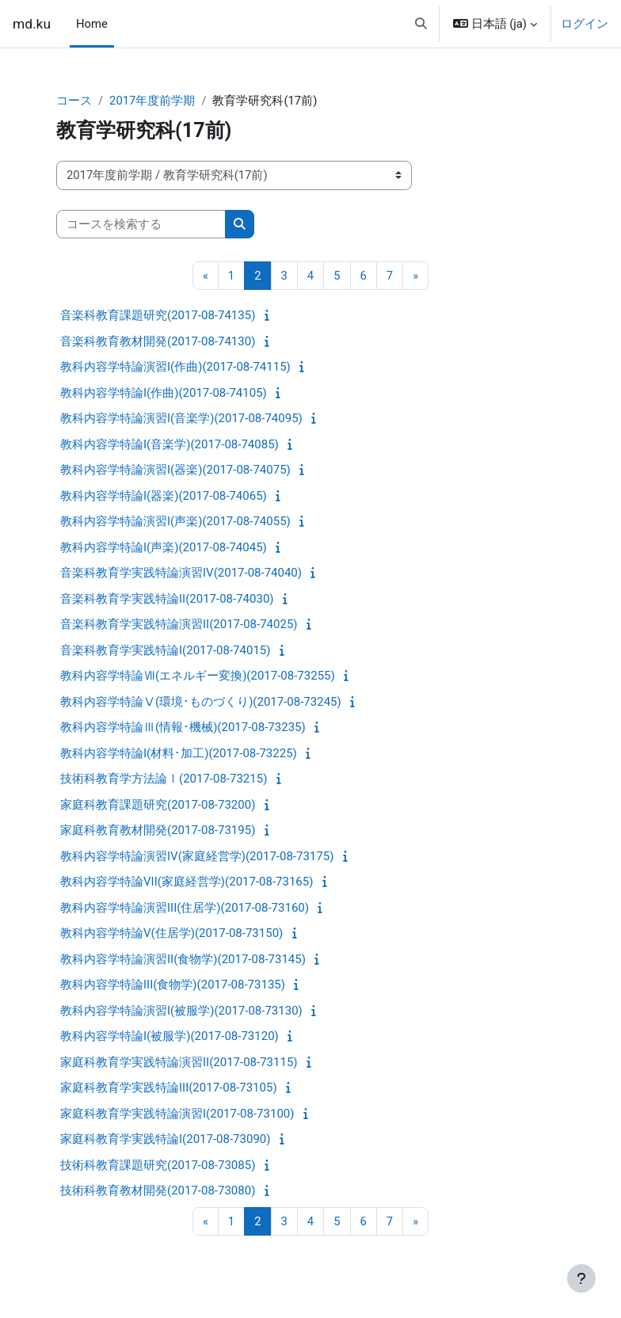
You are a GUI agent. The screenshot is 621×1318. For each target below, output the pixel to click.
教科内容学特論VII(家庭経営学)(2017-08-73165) (186, 881)
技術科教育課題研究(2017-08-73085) (157, 1165)
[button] (421, 24)
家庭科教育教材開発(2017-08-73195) (157, 830)
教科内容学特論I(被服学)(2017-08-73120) (169, 1036)
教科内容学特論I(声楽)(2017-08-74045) (163, 547)
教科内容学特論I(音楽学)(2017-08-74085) (169, 444)
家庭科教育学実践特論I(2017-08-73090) (165, 1139)
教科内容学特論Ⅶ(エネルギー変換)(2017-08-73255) (197, 676)
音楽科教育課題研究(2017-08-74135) (157, 315)
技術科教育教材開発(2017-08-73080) (157, 1190)
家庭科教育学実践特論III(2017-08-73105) (168, 1087)
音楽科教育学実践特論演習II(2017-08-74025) (179, 624)
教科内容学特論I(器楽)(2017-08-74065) (163, 496)
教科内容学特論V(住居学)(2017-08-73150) (171, 933)
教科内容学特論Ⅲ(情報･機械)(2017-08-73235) (183, 727)
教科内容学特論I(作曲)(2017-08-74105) (163, 393)
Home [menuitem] (92, 24)
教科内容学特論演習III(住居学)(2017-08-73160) (184, 908)
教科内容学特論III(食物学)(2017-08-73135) (172, 984)
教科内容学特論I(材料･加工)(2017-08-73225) (178, 753)
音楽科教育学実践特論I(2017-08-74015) (165, 650)
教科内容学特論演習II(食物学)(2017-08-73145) (183, 959)
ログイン (584, 24)
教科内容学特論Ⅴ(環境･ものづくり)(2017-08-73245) (200, 702)
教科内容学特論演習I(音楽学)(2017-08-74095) (181, 418)
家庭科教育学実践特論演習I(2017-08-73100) (177, 1114)
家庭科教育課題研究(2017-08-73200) (157, 805)
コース (74, 100)
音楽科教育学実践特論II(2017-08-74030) (167, 599)
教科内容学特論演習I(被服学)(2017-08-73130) (181, 1011)
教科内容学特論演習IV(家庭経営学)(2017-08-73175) (196, 856)
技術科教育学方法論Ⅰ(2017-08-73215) (163, 778)
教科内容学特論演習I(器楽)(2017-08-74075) (175, 470)
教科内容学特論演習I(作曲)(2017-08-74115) (175, 367)
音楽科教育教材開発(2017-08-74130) (157, 341)
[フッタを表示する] (581, 1278)
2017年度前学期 (152, 100)
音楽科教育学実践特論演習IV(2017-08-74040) (181, 573)
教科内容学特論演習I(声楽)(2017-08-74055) (175, 521)
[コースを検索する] (141, 224)
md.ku (32, 24)
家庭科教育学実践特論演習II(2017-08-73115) (179, 1062)
